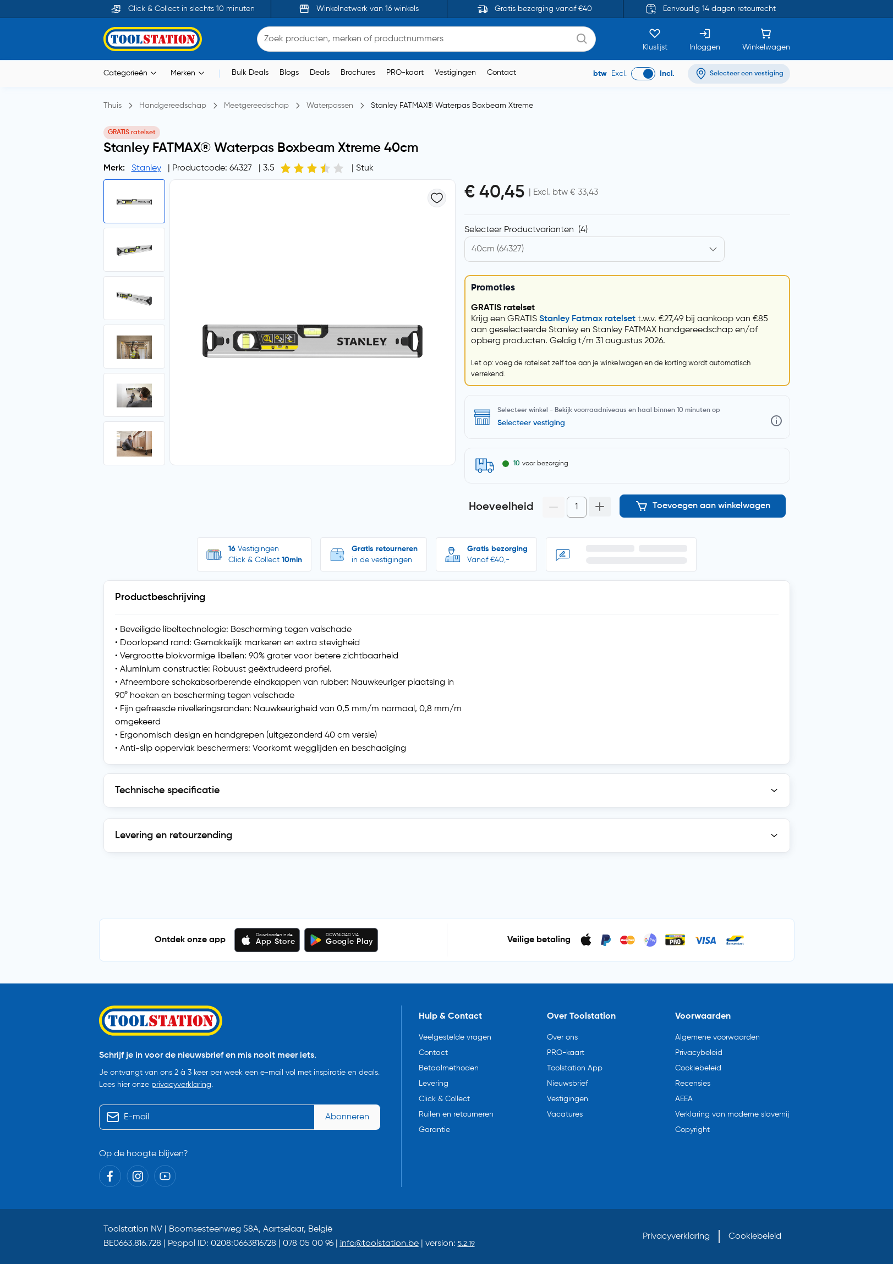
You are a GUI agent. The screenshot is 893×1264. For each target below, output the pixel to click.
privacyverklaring (181, 1085)
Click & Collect (444, 1099)
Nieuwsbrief (567, 1083)
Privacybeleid (698, 1053)
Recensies (692, 1083)
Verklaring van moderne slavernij (732, 1114)
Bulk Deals (250, 72)
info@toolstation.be (379, 1243)
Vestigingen (455, 72)
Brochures (358, 72)
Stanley (146, 168)
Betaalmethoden (449, 1068)
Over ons (562, 1037)
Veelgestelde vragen (455, 1037)
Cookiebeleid (698, 1068)
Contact (501, 72)
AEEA (684, 1099)
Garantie (434, 1130)
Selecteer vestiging (531, 423)
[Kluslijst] (655, 39)
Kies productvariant (510, 230)
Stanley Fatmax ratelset (587, 319)
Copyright (692, 1130)
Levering (433, 1083)
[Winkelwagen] (766, 39)
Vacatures (565, 1114)
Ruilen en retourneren (456, 1114)
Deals (320, 72)
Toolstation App (574, 1068)
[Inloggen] (704, 39)
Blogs (289, 72)
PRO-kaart (405, 72)
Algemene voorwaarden (717, 1037)
